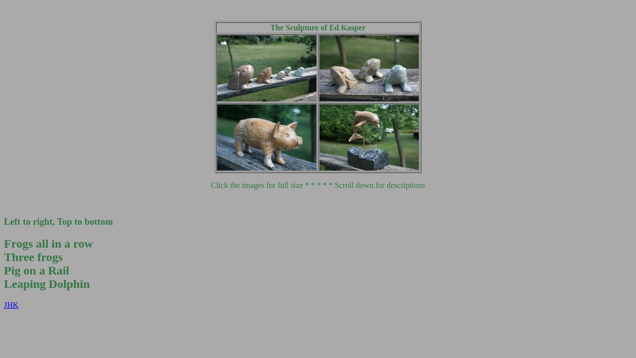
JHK (11, 305)
